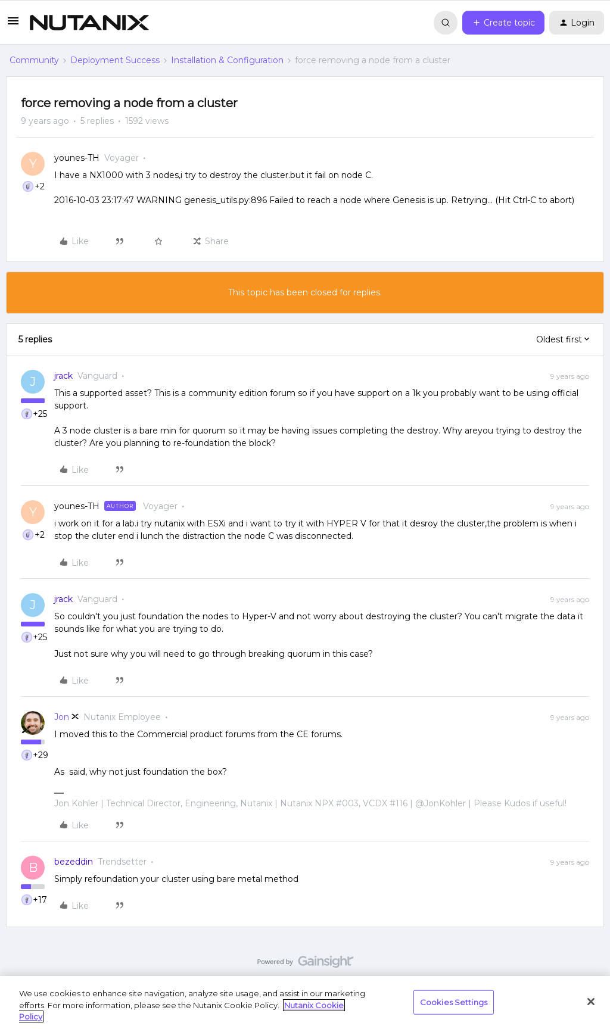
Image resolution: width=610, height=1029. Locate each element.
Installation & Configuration (227, 60)
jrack (63, 375)
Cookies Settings (453, 1001)
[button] (13, 25)
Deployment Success (115, 60)
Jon (61, 717)
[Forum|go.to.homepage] (89, 23)
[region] (305, 1002)
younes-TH (76, 157)
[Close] (591, 1002)
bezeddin (73, 861)
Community (34, 60)
